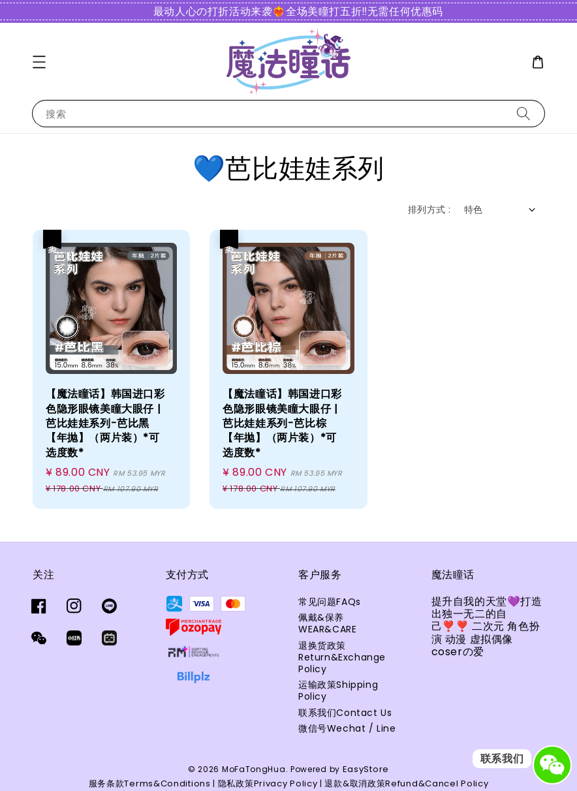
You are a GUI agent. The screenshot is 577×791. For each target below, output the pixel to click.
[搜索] (523, 113)
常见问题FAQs (329, 602)
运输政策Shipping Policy (338, 690)
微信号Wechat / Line (347, 728)
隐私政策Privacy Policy (268, 783)
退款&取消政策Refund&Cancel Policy (406, 783)
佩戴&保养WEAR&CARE (327, 623)
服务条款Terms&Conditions (150, 783)
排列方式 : (429, 209)
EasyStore (366, 769)
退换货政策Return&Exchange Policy (342, 657)
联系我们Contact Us (345, 712)
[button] (39, 62)
